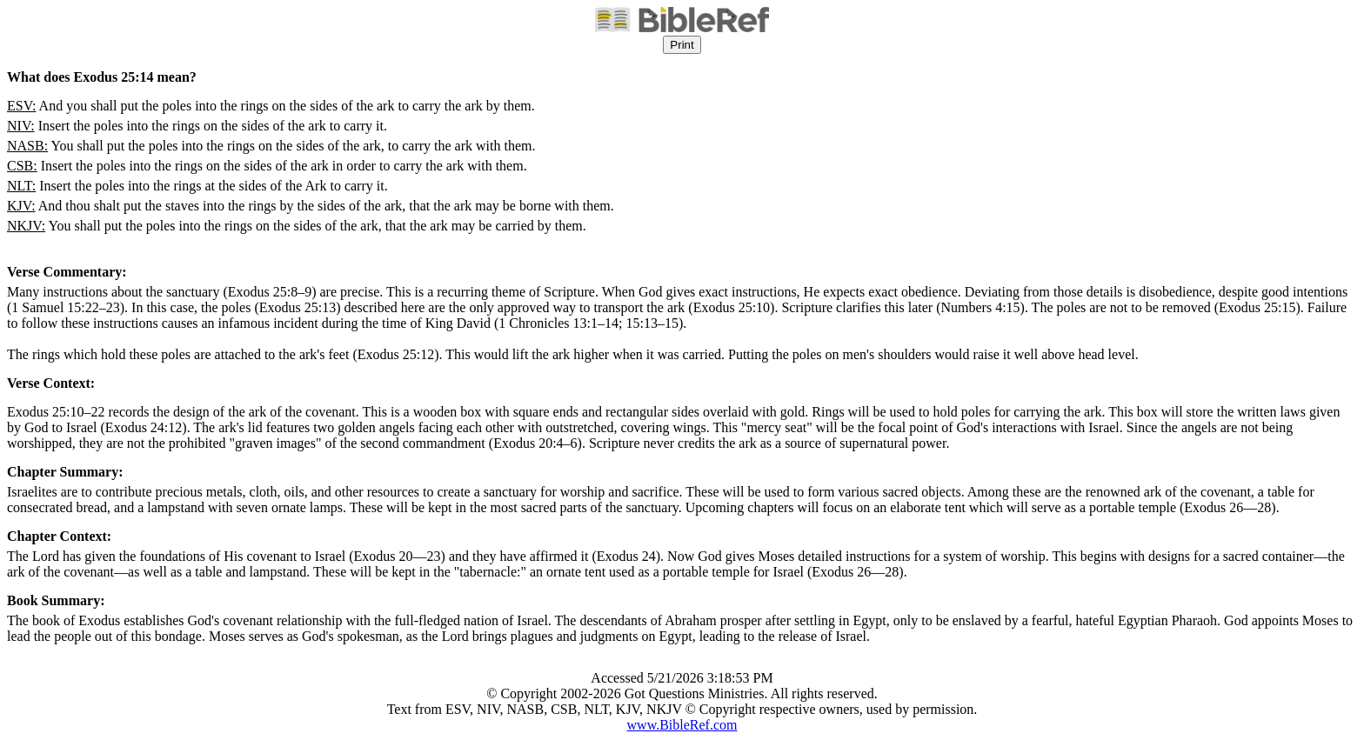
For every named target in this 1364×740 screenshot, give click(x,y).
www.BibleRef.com (682, 724)
